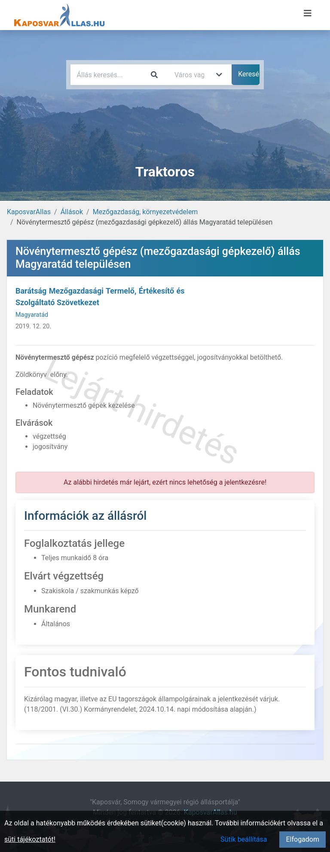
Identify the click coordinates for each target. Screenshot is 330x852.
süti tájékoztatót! (29, 839)
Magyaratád (31, 314)
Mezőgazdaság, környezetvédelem (145, 212)
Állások (72, 212)
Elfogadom (302, 839)
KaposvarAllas (29, 212)
